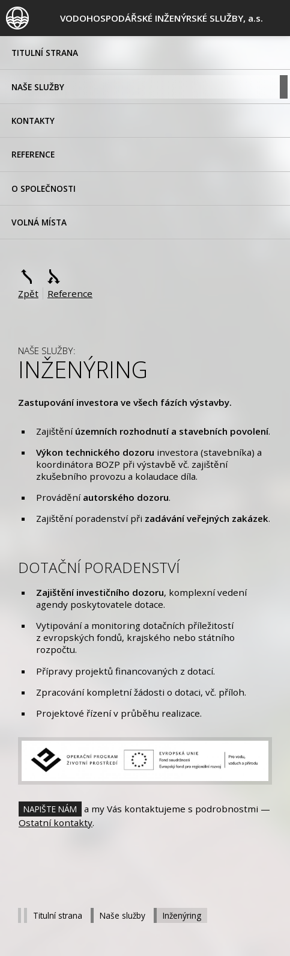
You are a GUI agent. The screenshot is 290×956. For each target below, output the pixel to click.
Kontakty (33, 120)
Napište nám (50, 809)
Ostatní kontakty (55, 823)
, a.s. (161, 18)
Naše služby (37, 87)
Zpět (28, 293)
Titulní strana (44, 52)
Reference (33, 154)
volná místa (39, 222)
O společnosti (43, 188)
